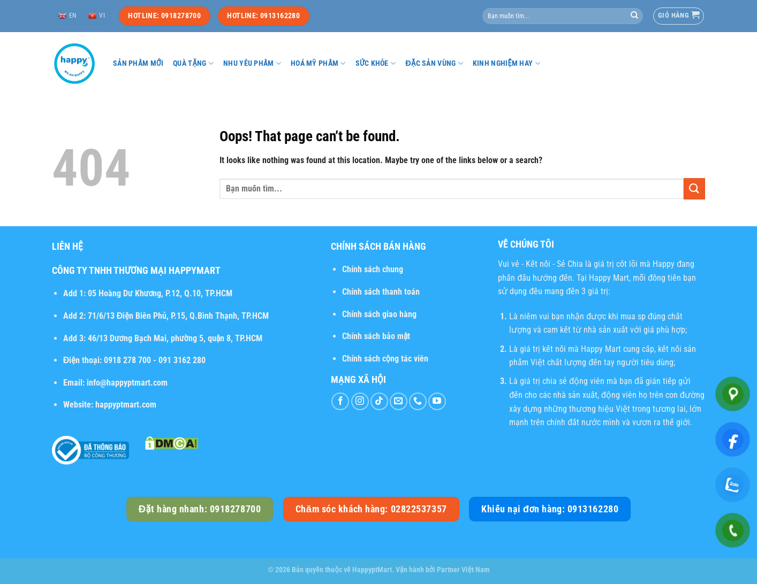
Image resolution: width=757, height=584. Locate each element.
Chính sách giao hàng (379, 314)
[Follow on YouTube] (437, 401)
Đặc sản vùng (434, 63)
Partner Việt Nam (463, 569)
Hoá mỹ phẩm (318, 63)
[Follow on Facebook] (340, 401)
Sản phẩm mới (138, 63)
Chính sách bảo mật (376, 336)
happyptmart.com (125, 404)
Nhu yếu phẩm (252, 63)
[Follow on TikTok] (379, 401)
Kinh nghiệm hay (506, 63)
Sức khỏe (375, 63)
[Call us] (418, 401)
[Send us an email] (398, 401)
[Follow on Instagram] (360, 401)
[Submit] (634, 16)
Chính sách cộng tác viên (385, 359)
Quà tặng (193, 63)
